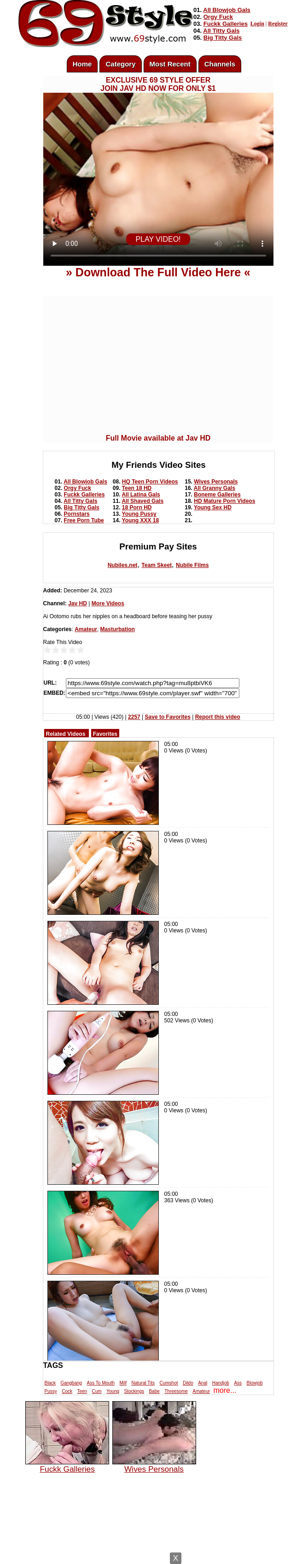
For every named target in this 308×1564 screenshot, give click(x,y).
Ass (238, 1382)
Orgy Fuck (218, 16)
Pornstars (77, 514)
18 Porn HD (137, 507)
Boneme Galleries (217, 494)
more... (225, 1390)
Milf (123, 1382)
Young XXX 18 (140, 520)
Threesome (176, 1391)
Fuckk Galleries (225, 23)
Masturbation (117, 629)
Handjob (220, 1382)
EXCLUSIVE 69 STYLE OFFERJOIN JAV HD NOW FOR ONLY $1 (157, 84)
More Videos (108, 603)
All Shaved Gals (142, 501)
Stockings (134, 1391)
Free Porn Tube (84, 520)
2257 (134, 717)
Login (257, 23)
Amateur (86, 629)
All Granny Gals (214, 488)
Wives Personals (216, 481)
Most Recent (170, 64)
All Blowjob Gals (226, 9)
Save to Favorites (168, 717)
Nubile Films (192, 565)
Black (50, 1382)
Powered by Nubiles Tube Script (144, 1556)
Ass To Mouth (101, 1382)
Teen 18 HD (136, 488)
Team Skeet (156, 565)
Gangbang (71, 1382)
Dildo (188, 1382)
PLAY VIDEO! (157, 239)
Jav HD (77, 603)
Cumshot (168, 1382)
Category (120, 64)
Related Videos (66, 734)
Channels (220, 64)
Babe (154, 1391)
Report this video (217, 717)
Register (278, 23)
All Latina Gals (141, 494)
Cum (97, 1391)
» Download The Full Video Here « (158, 272)
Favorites (105, 734)
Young (112, 1391)
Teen (82, 1391)
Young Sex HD (213, 507)
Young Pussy (139, 514)
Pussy (51, 1391)
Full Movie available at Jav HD (158, 438)
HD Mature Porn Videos (224, 501)
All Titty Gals (221, 30)
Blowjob (255, 1382)
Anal (202, 1382)
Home (82, 64)
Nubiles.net (123, 565)
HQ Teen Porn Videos (150, 481)
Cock (67, 1391)
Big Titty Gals (222, 37)
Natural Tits (143, 1382)
